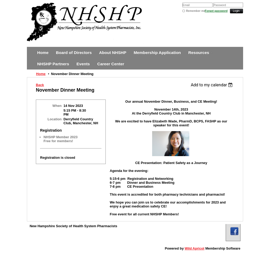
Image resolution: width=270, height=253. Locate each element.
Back (40, 85)
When (57, 106)
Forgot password (216, 10)
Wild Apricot (194, 248)
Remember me (195, 10)
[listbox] (212, 85)
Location (54, 119)
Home (41, 74)
